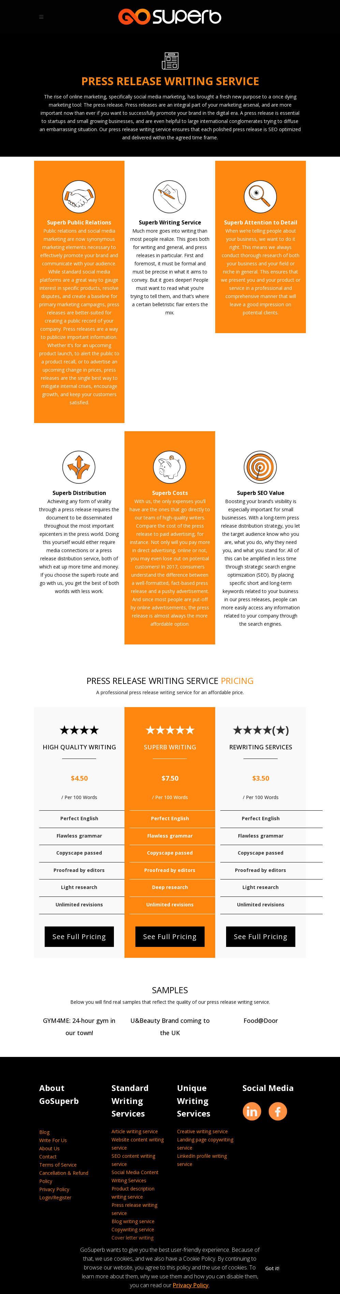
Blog (44, 1132)
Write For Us (53, 1140)
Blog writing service (133, 1221)
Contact (48, 1156)
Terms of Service (58, 1165)
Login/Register (55, 1197)
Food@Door (260, 1020)
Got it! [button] (272, 1268)
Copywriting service (133, 1229)
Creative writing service (202, 1131)
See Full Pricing (79, 936)
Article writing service (135, 1131)
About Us (49, 1148)
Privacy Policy (54, 1189)
